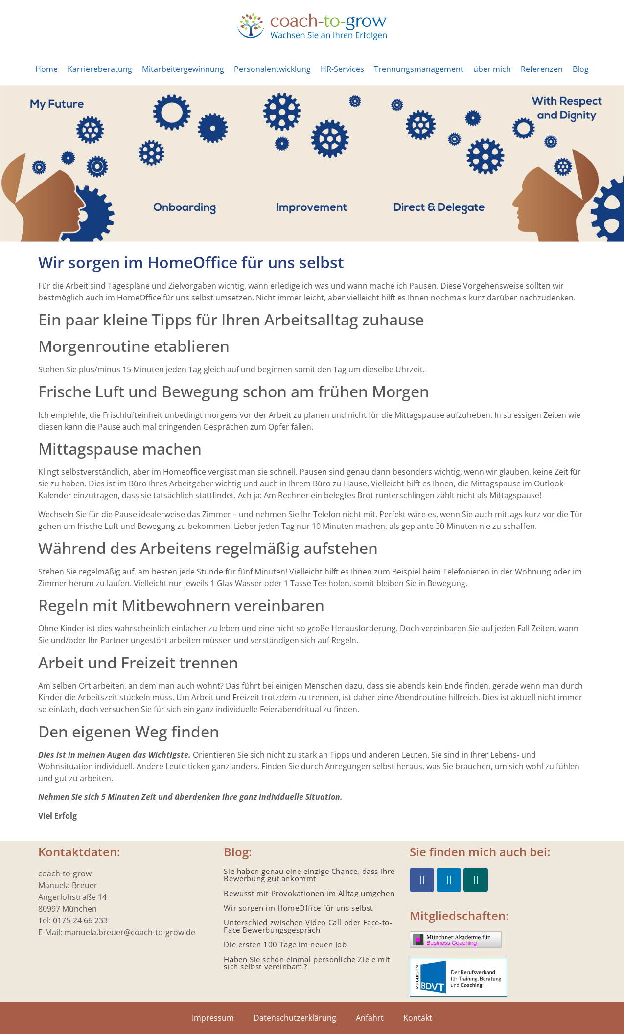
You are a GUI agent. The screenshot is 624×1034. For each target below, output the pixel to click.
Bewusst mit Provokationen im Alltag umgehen (309, 893)
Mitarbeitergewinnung (183, 69)
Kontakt (417, 1017)
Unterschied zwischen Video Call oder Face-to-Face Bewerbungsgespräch (308, 926)
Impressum (213, 1017)
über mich (492, 69)
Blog (581, 69)
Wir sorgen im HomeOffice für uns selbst (298, 908)
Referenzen (542, 69)
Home (46, 69)
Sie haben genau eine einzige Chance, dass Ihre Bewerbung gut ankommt (309, 874)
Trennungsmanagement (418, 69)
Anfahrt (370, 1017)
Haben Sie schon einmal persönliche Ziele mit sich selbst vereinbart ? (307, 962)
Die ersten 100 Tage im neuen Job (285, 944)
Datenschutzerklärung (295, 1017)
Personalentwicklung (272, 69)
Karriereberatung (100, 69)
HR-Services (342, 69)
